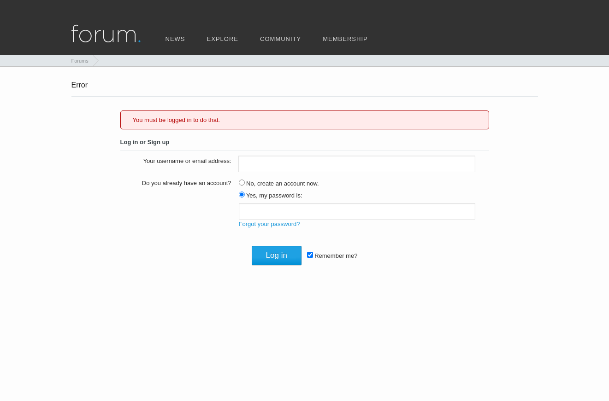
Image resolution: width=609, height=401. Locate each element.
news (175, 38)
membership (345, 38)
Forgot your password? (269, 224)
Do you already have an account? (186, 183)
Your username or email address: (187, 160)
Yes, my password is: (270, 195)
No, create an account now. (279, 183)
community (280, 38)
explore (222, 38)
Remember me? (332, 255)
